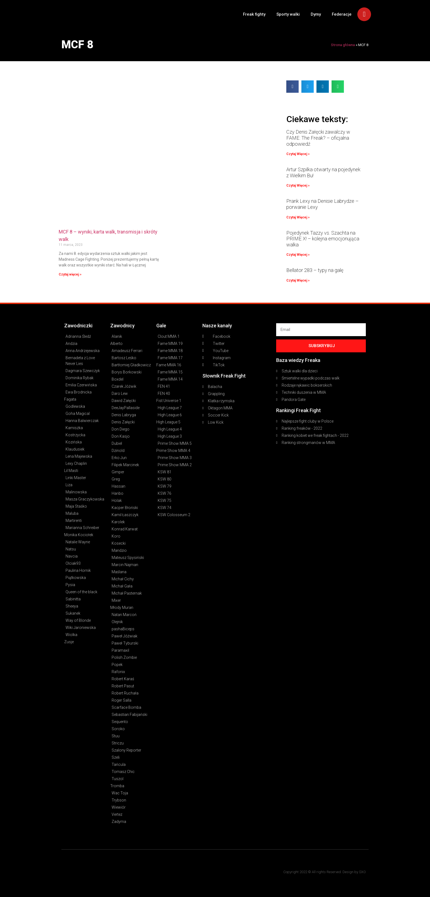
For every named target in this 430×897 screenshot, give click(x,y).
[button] (292, 86)
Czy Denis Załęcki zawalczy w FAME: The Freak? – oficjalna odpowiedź (318, 138)
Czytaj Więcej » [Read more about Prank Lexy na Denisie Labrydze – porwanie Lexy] (298, 217)
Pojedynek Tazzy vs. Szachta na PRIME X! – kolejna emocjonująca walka (322, 239)
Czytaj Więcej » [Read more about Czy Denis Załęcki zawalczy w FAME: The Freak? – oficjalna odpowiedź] (298, 154)
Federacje (342, 14)
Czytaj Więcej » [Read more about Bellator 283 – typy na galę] (298, 280)
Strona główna (343, 45)
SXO (362, 872)
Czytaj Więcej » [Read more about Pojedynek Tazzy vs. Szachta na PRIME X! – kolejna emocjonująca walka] (298, 255)
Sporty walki (288, 14)
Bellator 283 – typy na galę (314, 270)
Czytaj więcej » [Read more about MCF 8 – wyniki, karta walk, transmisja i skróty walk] (70, 274)
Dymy (316, 14)
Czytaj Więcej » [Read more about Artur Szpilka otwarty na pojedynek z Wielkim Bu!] (298, 185)
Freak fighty (254, 14)
